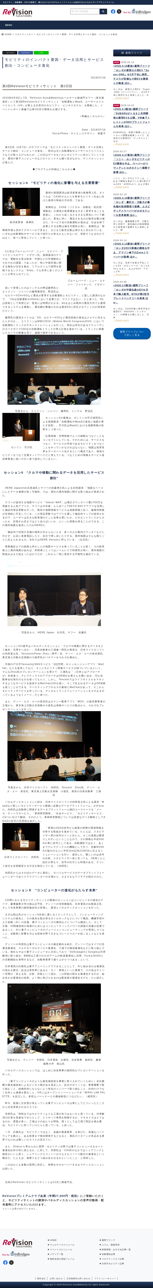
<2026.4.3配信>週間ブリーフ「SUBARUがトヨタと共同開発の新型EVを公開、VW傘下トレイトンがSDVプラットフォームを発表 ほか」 (131, 118)
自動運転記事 (108, 1254)
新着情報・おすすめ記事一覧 (116, 1249)
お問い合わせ (56, 1278)
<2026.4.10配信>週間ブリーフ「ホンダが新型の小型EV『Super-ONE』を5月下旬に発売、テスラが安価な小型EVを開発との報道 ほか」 (131, 74)
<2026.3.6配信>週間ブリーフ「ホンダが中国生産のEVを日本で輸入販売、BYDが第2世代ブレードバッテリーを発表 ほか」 (131, 294)
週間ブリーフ (108, 1240)
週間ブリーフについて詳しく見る (132, 333)
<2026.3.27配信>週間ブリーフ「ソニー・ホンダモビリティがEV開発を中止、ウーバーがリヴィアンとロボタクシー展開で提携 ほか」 (131, 163)
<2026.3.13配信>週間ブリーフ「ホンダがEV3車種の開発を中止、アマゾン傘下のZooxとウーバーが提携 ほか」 (131, 250)
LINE (41, 53)
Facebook (25, 53)
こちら (94, 116)
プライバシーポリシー (105, 1278)
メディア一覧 (56, 1254)
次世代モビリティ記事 (113, 1263)
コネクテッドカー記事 (113, 1259)
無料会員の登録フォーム (62, 1259)
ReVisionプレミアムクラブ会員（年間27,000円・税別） (41, 1195)
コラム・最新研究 (111, 1245)
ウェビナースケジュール (62, 1245)
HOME (53, 1240)
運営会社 (41, 1278)
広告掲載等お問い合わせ (78, 1278)
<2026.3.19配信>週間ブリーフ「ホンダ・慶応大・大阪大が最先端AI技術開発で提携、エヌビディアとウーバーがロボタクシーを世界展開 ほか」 (131, 206)
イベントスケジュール (61, 1249)
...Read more (121, 98)
